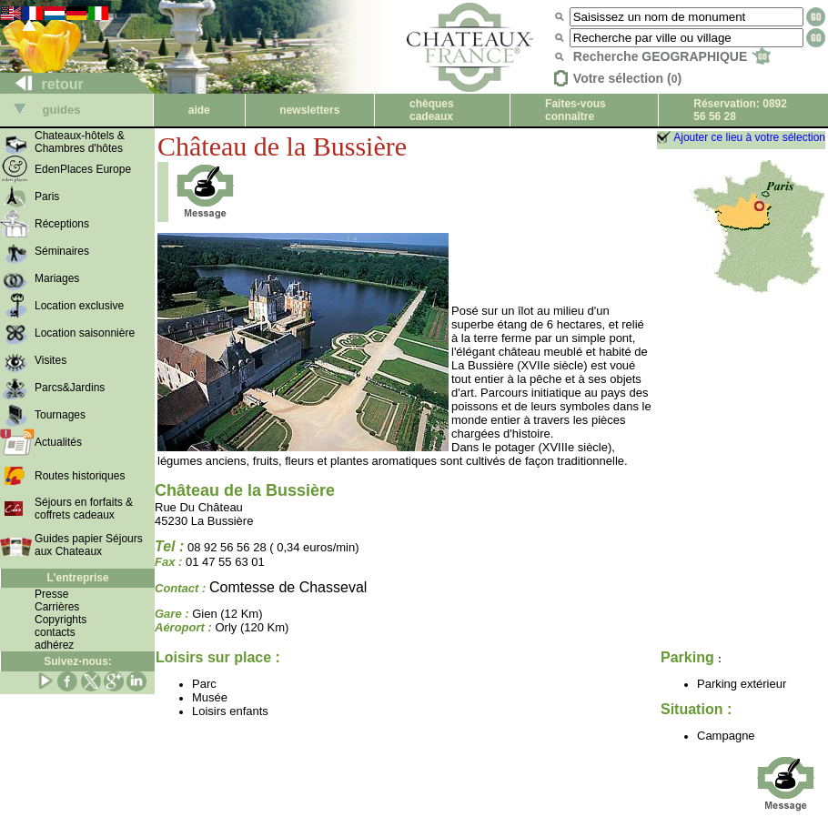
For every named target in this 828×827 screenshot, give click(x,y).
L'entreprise (77, 577)
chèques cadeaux (431, 110)
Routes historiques (80, 475)
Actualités (58, 442)
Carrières (57, 606)
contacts (55, 632)
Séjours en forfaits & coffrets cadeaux (84, 508)
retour (42, 84)
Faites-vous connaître (575, 110)
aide (199, 110)
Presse (51, 594)
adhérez (54, 645)
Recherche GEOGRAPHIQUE (672, 56)
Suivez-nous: (78, 661)
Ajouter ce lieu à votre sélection (749, 137)
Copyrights (60, 619)
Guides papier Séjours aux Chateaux (89, 545)
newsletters (309, 110)
